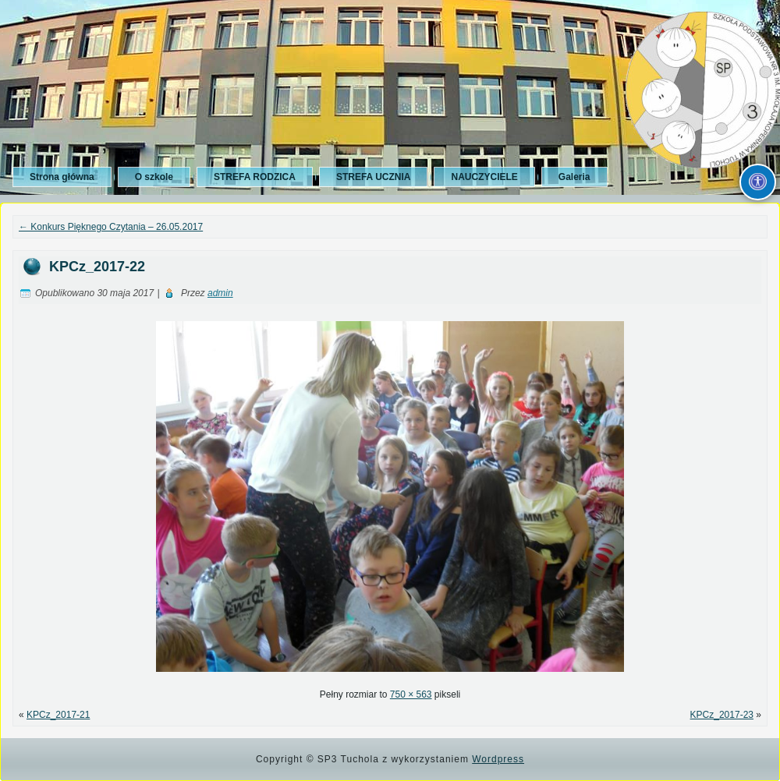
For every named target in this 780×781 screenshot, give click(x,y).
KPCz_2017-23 (721, 714)
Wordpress (498, 759)
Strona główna (62, 176)
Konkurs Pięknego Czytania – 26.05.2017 (111, 226)
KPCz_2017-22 (97, 266)
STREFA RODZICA (255, 176)
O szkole (154, 176)
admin (220, 293)
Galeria (574, 176)
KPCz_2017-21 (58, 714)
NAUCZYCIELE (484, 176)
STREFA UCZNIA (373, 176)
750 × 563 (411, 694)
